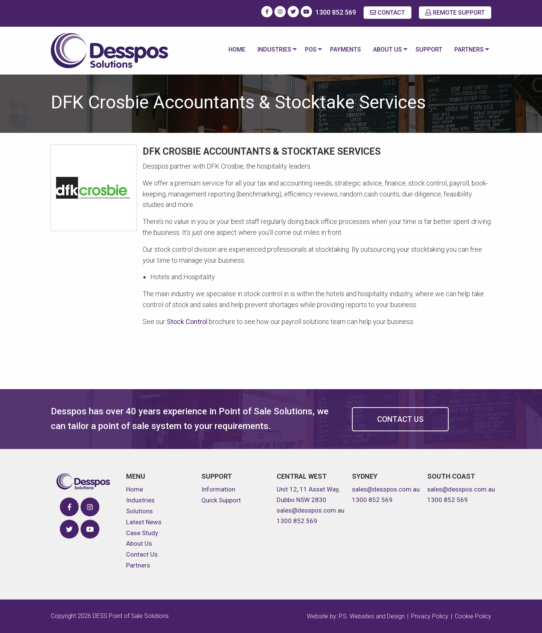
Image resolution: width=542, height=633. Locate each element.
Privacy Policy (429, 616)
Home (230, 49)
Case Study (142, 533)
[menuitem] (230, 50)
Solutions (139, 511)
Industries (268, 49)
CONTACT (387, 12)
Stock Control (187, 322)
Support (427, 49)
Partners (467, 49)
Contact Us (400, 419)
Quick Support (221, 500)
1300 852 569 (335, 12)
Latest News (143, 522)
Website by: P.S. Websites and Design (356, 616)
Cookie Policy (473, 616)
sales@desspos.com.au (310, 510)
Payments (342, 49)
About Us (384, 49)
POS (306, 49)
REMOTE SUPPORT (455, 12)
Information (218, 489)
